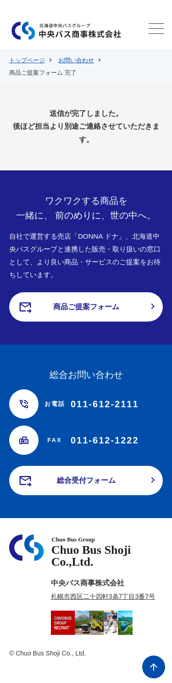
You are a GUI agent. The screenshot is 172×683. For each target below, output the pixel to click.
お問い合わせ (76, 60)
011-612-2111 (91, 404)
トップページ (27, 60)
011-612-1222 (91, 440)
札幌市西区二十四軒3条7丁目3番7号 (103, 596)
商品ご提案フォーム (86, 307)
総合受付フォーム (86, 480)
